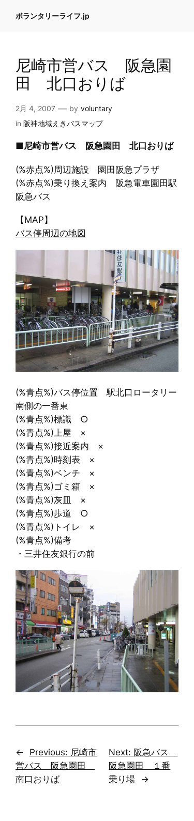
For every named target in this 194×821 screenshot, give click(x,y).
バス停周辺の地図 (51, 233)
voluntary (96, 108)
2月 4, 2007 (35, 108)
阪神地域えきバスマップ (63, 123)
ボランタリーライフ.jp (52, 15)
